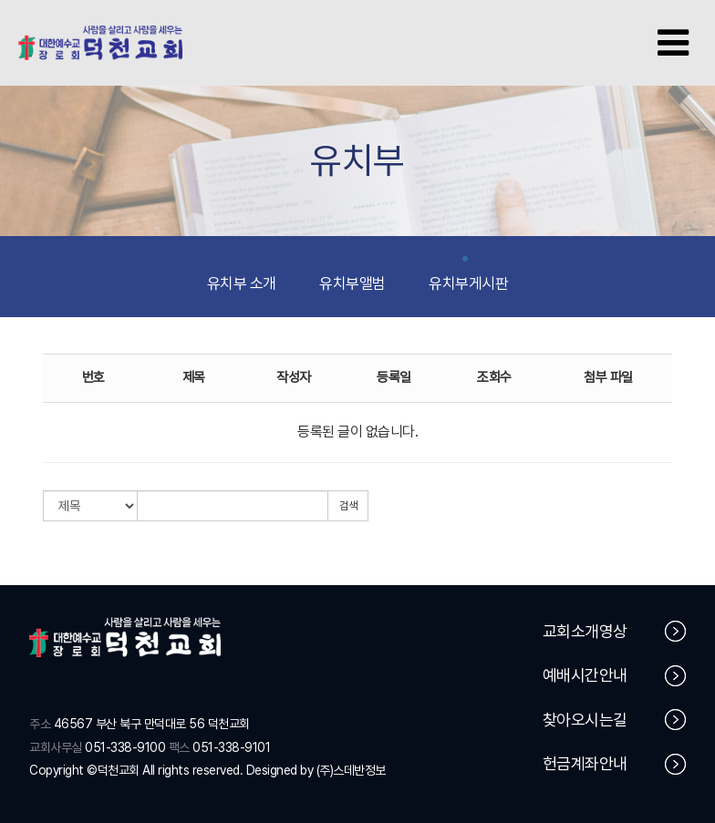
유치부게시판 (468, 275)
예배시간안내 (615, 676)
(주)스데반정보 (351, 770)
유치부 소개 (241, 275)
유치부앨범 (352, 275)
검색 (348, 505)
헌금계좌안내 (615, 765)
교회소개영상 (615, 632)
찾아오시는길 (615, 720)
